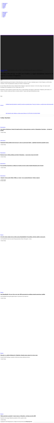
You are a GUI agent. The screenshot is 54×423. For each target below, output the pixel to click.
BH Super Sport (5, 10)
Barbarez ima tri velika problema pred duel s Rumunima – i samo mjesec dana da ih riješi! (19, 154)
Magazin (6, 70)
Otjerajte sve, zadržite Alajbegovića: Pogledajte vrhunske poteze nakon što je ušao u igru (19, 355)
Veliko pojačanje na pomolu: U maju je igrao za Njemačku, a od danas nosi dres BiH (18, 415)
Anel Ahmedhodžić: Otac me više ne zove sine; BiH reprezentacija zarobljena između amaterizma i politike (22, 294)
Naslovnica (2, 70)
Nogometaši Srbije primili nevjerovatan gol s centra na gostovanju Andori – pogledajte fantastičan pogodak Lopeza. (24, 142)
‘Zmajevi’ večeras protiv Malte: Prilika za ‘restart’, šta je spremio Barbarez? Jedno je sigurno (20, 177)
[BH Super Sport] (5, 1)
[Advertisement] (27, 27)
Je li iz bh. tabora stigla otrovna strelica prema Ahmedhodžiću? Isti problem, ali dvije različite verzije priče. (22, 236)
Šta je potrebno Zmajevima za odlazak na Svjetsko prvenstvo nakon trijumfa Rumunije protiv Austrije (21, 165)
